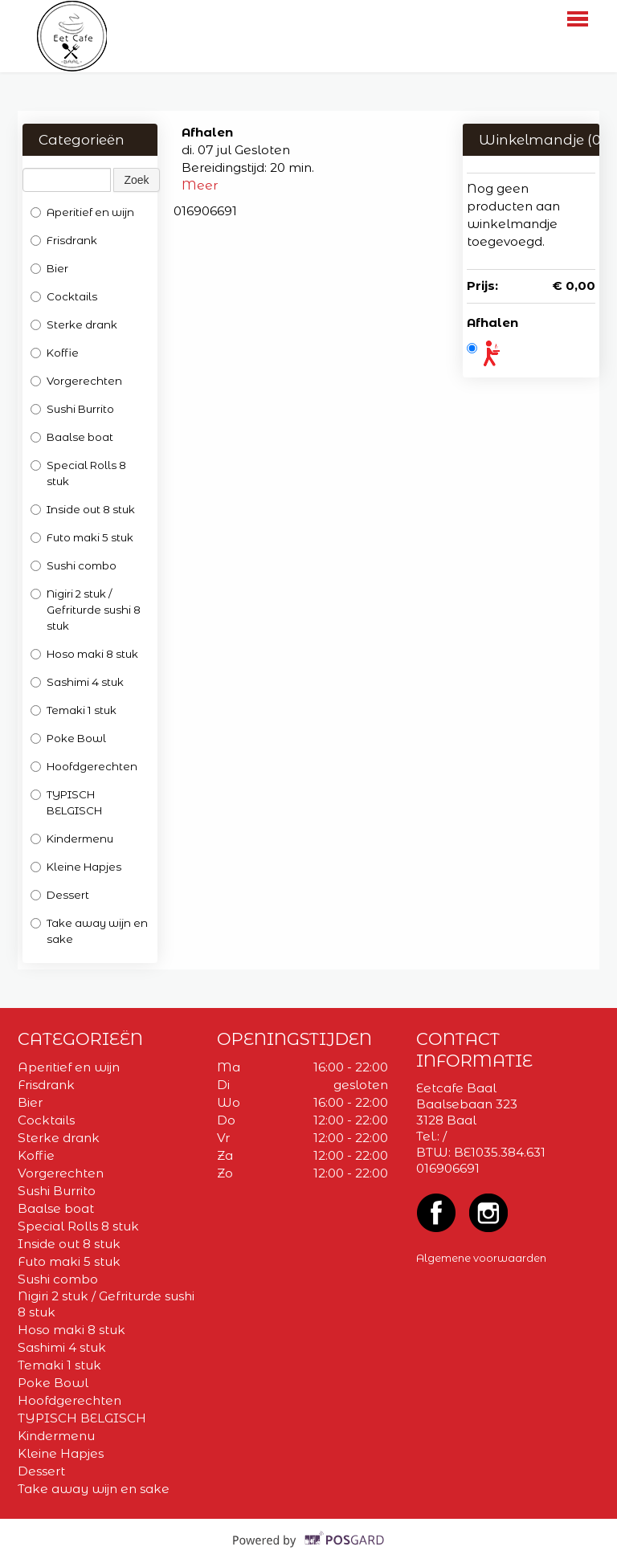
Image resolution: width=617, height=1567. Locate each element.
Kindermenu (72, 838)
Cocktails (64, 296)
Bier (49, 268)
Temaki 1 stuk (73, 710)
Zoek (136, 179)
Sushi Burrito (72, 408)
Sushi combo (73, 565)
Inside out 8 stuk (83, 509)
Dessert (60, 894)
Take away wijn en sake (89, 930)
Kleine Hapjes (76, 866)
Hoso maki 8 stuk (86, 653)
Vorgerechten (78, 380)
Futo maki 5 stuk (82, 537)
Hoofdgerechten (84, 766)
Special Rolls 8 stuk (78, 473)
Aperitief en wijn (82, 212)
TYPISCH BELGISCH (66, 802)
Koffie (55, 352)
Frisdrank (64, 240)
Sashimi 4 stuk (78, 681)
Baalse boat (72, 437)
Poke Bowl (69, 738)
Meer (200, 185)
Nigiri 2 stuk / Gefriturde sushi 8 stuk (86, 609)
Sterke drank (74, 324)
